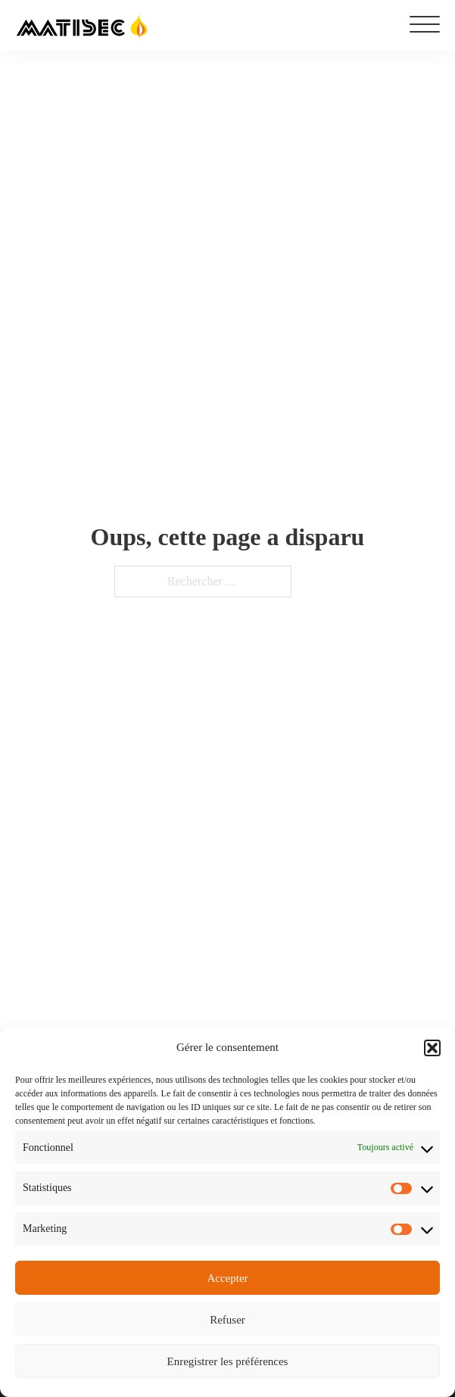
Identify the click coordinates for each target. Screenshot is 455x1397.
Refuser (227, 1320)
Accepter (227, 1278)
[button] (432, 1048)
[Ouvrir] (425, 25)
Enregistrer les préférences (227, 1361)
